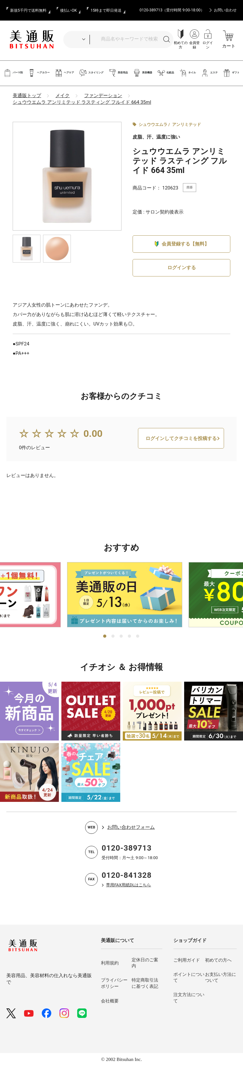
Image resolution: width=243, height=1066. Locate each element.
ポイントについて (188, 977)
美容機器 (142, 73)
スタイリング (91, 73)
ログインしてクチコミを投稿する (181, 445)
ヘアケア (64, 73)
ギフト (231, 73)
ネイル (187, 73)
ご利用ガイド (186, 960)
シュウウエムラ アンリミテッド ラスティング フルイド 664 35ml (82, 102)
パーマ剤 (13, 73)
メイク (62, 95)
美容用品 (118, 73)
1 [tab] (105, 636)
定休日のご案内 (145, 963)
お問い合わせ (225, 10)
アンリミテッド (186, 124)
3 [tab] (121, 636)
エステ (209, 73)
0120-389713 (127, 848)
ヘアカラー (39, 73)
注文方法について (188, 998)
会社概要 (110, 1000)
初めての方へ (218, 960)
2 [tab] (113, 636)
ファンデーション (103, 95)
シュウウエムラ (153, 124)
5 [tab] (138, 636)
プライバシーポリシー (114, 983)
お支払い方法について (220, 977)
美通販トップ (27, 95)
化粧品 (165, 73)
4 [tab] (130, 636)
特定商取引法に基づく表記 (145, 983)
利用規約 (110, 962)
